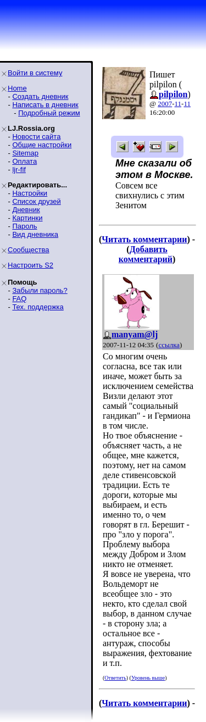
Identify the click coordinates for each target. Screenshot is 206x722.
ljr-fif (19, 169)
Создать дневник (40, 96)
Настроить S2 (30, 265)
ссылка (169, 345)
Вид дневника (35, 234)
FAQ (19, 299)
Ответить (115, 678)
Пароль (24, 226)
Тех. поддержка (37, 307)
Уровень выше (148, 678)
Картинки (27, 218)
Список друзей (36, 201)
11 (178, 103)
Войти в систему (35, 73)
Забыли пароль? (39, 290)
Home (17, 88)
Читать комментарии (144, 239)
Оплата (24, 161)
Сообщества (28, 250)
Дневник (26, 210)
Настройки (29, 193)
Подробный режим (49, 113)
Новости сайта (36, 136)
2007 (165, 103)
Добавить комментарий (145, 254)
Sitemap (25, 153)
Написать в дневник (45, 105)
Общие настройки (41, 145)
